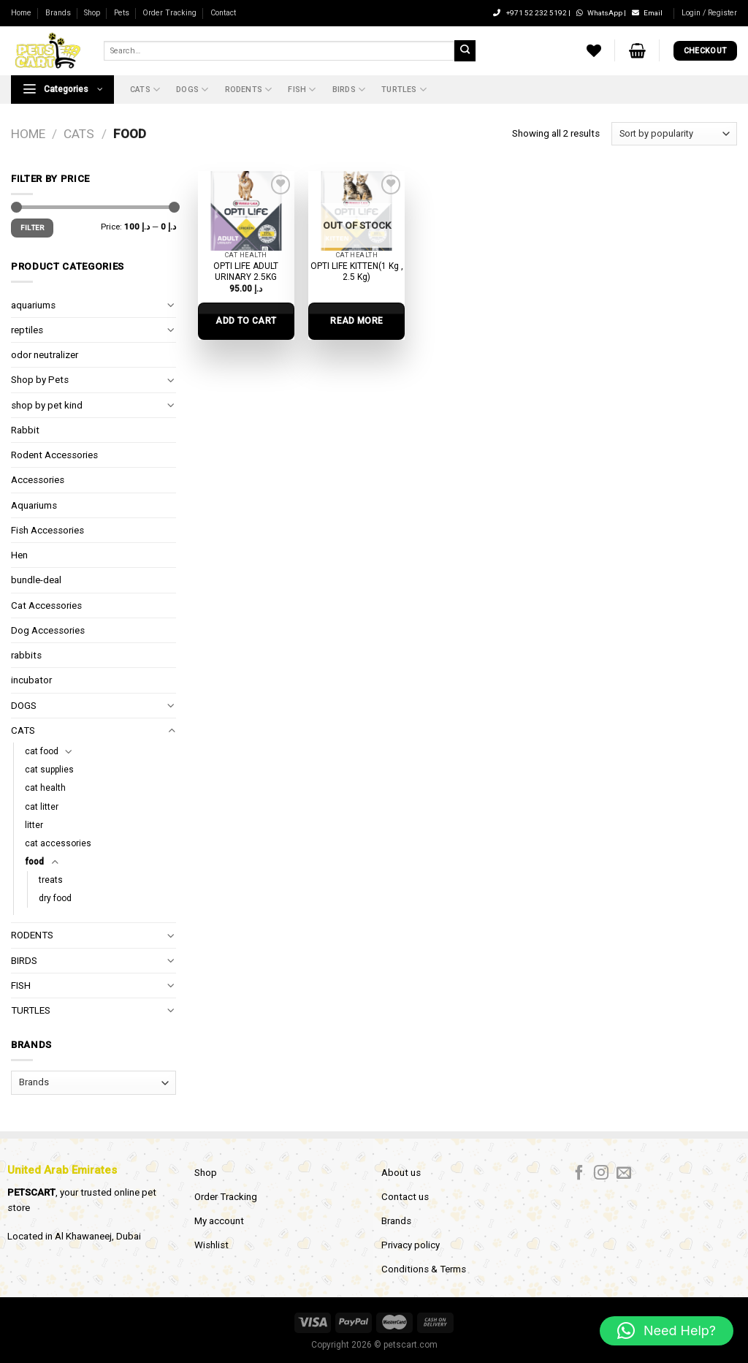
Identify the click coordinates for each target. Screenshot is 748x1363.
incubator (31, 680)
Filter (32, 228)
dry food (55, 898)
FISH (302, 89)
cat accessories (58, 843)
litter (34, 825)
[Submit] (464, 50)
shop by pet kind (47, 405)
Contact (223, 13)
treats (51, 880)
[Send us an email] (624, 1174)
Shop (92, 13)
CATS (145, 89)
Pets (121, 13)
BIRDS (348, 89)
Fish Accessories (47, 530)
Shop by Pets (40, 379)
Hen (19, 555)
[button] (666, 1330)
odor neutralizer (44, 354)
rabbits (26, 655)
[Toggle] (171, 305)
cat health (45, 788)
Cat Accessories (46, 605)
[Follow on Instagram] (601, 1174)
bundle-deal (36, 579)
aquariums (33, 305)
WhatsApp (600, 13)
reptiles (27, 329)
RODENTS (248, 89)
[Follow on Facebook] (579, 1174)
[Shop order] (674, 133)
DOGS (192, 89)
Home (21, 13)
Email (647, 13)
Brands (58, 13)
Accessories (37, 479)
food (34, 862)
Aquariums (34, 505)
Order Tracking (169, 13)
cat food (41, 751)
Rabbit (25, 430)
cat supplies (49, 769)
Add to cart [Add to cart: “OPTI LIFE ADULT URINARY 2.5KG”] (245, 321)
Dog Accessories (48, 630)
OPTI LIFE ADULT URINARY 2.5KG (245, 272)
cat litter (41, 807)
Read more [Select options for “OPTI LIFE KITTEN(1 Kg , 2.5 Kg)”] (356, 321)
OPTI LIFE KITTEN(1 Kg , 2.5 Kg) (356, 272)
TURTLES (404, 89)
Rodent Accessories (54, 454)
